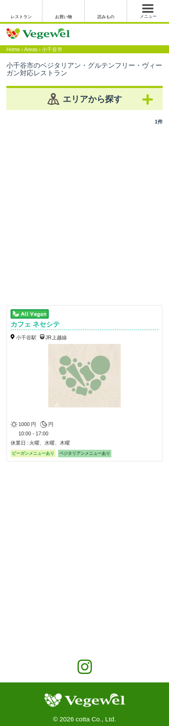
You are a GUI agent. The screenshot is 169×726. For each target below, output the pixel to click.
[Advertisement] (84, 212)
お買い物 (63, 16)
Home (13, 49)
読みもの (105, 16)
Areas (30, 49)
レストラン (21, 16)
